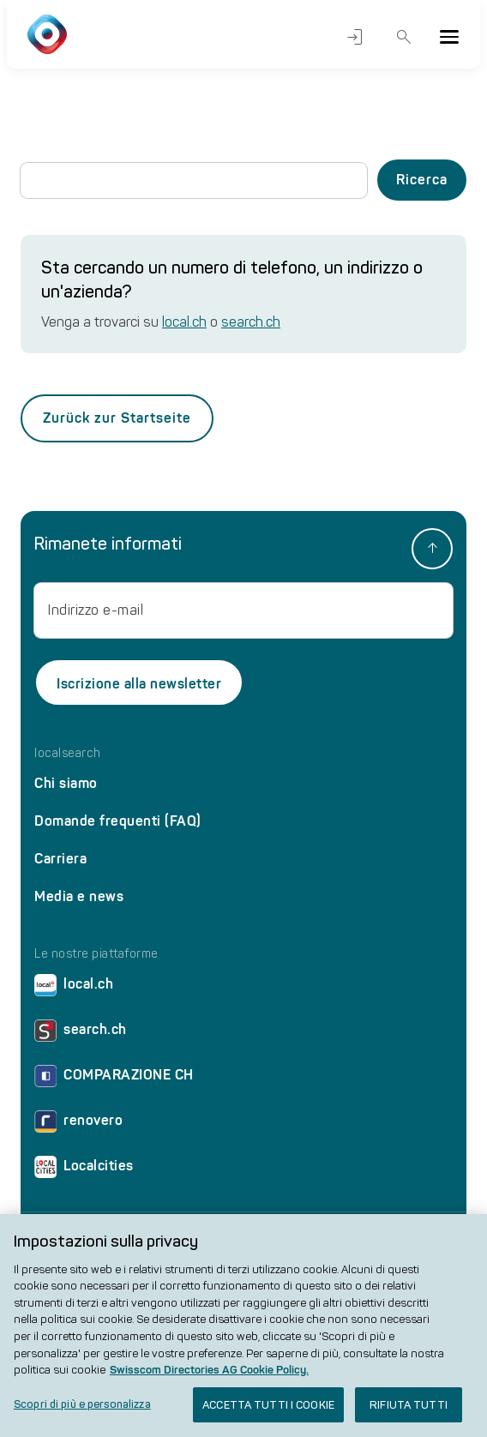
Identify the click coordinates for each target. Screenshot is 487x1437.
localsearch (67, 754)
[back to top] (432, 548)
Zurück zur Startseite (117, 418)
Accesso (355, 37)
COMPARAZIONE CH (114, 1079)
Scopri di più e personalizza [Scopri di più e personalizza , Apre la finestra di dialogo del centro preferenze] (82, 1410)
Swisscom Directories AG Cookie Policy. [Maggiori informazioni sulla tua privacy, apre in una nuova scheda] (209, 1376)
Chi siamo (66, 783)
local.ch (184, 322)
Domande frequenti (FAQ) (117, 821)
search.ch (250, 322)
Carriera (60, 859)
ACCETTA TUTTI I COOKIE (268, 1411)
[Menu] (449, 37)
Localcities (84, 1170)
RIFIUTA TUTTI (409, 1411)
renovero (78, 1124)
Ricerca (404, 37)
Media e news (78, 896)
